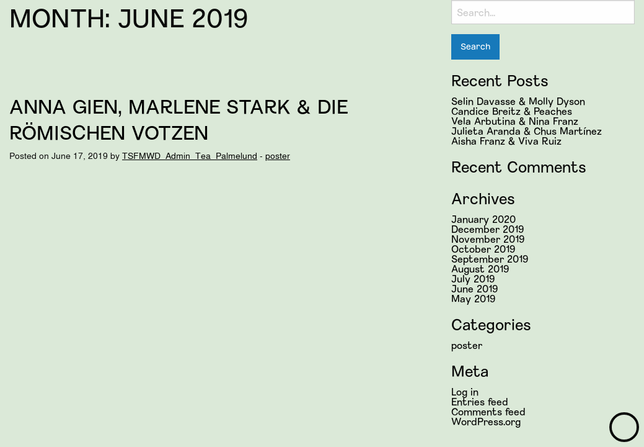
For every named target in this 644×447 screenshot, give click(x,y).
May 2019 (473, 298)
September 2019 (489, 258)
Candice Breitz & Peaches (511, 111)
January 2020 (483, 219)
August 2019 (480, 268)
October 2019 (483, 249)
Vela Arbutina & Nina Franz (514, 121)
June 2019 (474, 288)
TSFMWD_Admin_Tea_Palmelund (189, 155)
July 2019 (473, 278)
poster (277, 155)
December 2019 (487, 229)
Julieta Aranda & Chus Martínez (526, 131)
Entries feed (479, 401)
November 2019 (487, 239)
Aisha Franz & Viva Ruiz (506, 141)
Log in (465, 391)
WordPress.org (486, 421)
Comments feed (488, 411)
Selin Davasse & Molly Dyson (518, 101)
